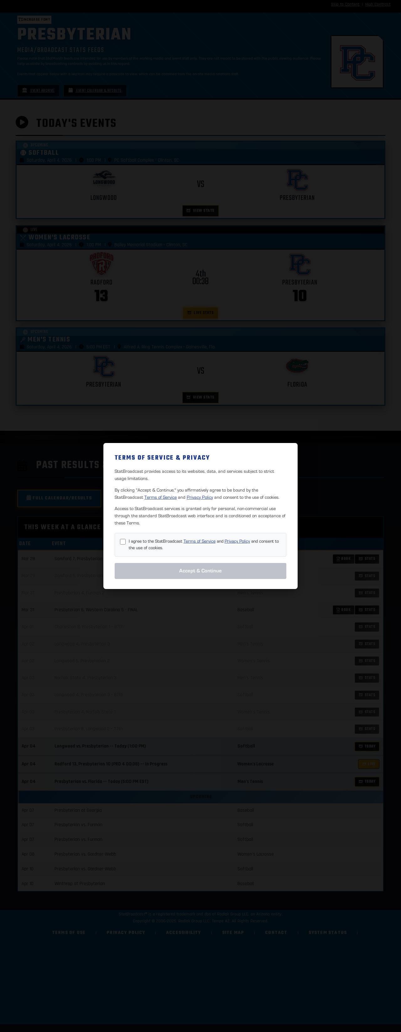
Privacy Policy (200, 497)
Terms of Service (160, 497)
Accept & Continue (200, 570)
